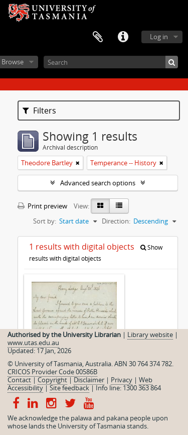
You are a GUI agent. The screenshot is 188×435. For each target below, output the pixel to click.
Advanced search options (97, 182)
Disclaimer (89, 379)
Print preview (42, 205)
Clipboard (97, 37)
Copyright (52, 379)
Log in (159, 36)
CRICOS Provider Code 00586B (52, 371)
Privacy (121, 379)
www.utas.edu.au (33, 342)
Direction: (116, 221)
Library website (150, 334)
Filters (39, 110)
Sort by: (44, 221)
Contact (19, 379)
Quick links (122, 37)
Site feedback (69, 387)
